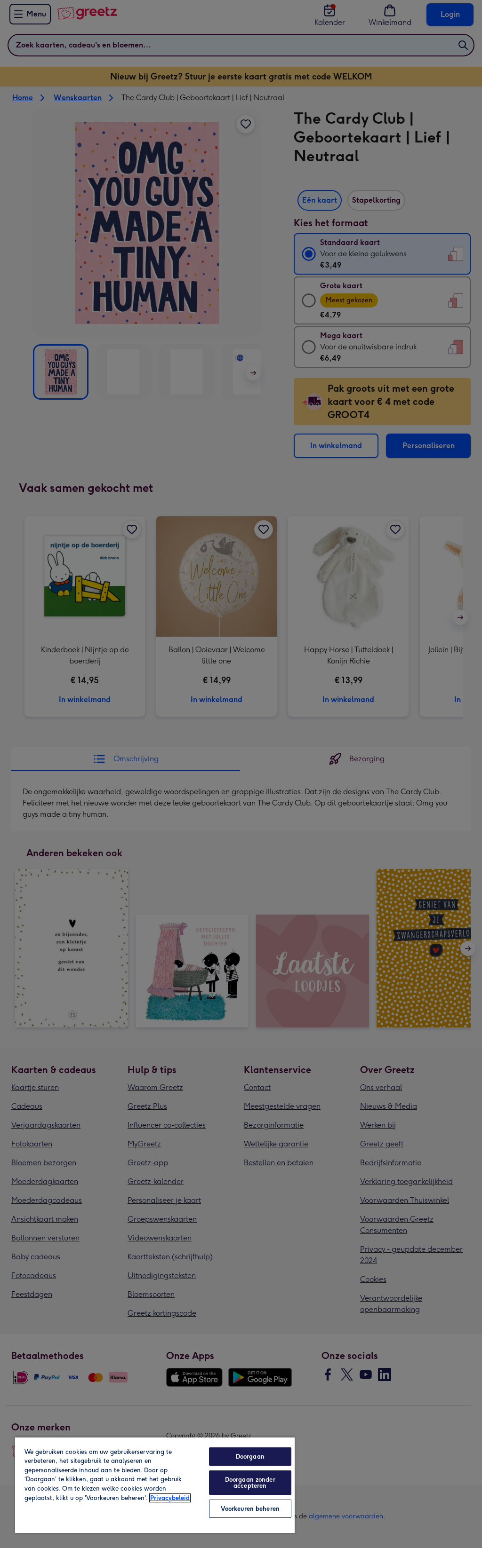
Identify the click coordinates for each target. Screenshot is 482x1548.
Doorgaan (250, 1456)
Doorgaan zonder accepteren (250, 1482)
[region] (155, 1485)
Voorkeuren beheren (250, 1508)
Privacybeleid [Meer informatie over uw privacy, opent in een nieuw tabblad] (170, 1497)
